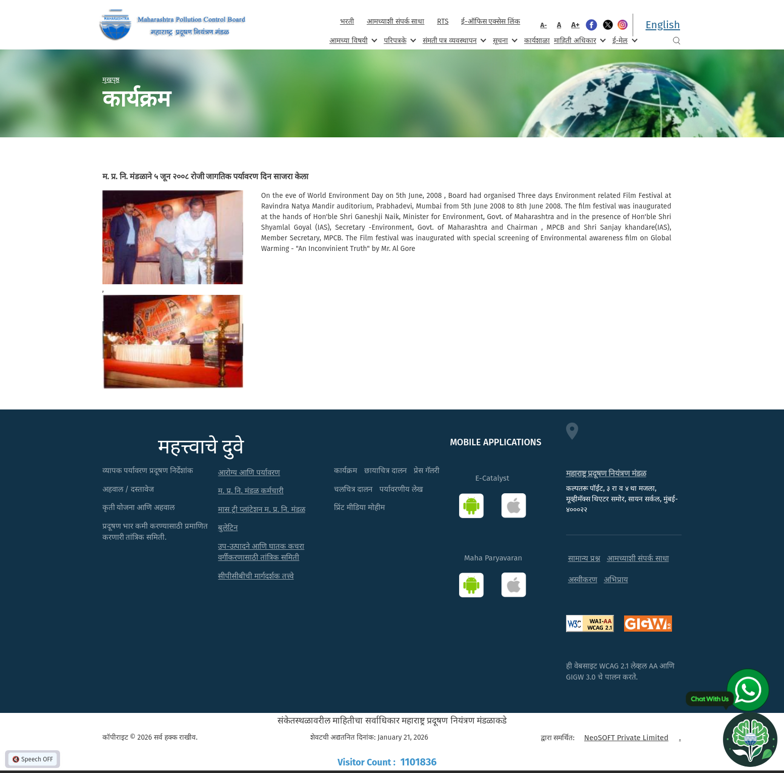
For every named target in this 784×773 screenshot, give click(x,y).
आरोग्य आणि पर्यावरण (249, 472)
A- (543, 25)
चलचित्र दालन (353, 489)
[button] (172, 237)
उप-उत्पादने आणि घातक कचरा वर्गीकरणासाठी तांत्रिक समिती (261, 552)
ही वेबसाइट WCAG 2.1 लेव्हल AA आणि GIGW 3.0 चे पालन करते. (620, 671)
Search (676, 40)
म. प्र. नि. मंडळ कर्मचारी (251, 490)
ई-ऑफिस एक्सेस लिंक (490, 21)
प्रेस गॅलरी (426, 470)
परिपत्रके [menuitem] (399, 40)
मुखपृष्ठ (111, 79)
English (663, 24)
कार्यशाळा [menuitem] (537, 40)
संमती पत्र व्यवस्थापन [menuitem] (454, 40)
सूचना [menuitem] (504, 40)
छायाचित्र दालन (385, 470)
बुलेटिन (228, 527)
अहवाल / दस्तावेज (128, 489)
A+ (575, 24)
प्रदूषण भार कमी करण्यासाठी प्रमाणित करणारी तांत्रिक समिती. (155, 532)
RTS (443, 21)
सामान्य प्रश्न (584, 558)
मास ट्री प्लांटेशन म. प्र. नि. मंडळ (261, 509)
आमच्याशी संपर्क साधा (395, 21)
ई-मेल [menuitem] (624, 40)
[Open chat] (750, 739)
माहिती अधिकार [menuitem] (579, 40)
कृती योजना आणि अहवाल (138, 507)
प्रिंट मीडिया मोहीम (359, 507)
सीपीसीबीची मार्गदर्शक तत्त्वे (256, 576)
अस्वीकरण (582, 579)
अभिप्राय (616, 579)
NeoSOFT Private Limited (626, 737)
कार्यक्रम (345, 470)
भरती (347, 21)
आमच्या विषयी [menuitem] (352, 40)
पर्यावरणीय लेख (401, 489)
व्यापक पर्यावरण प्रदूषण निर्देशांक (148, 470)
